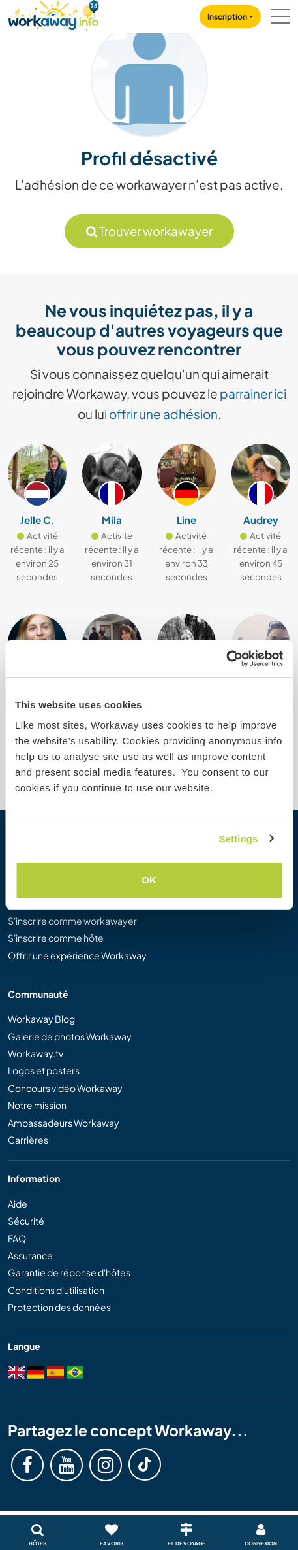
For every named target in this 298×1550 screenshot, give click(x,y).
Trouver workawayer (149, 231)
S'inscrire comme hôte (56, 938)
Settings (238, 838)
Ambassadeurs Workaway (63, 1123)
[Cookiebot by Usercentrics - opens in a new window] (226, 658)
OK (149, 879)
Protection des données (59, 1307)
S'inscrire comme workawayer (72, 921)
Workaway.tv (35, 1053)
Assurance (30, 1255)
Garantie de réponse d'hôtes (69, 1272)
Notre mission (37, 1105)
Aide (17, 1204)
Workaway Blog (41, 1019)
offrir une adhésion (163, 413)
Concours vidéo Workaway (65, 1088)
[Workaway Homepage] (53, 13)
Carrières (28, 1140)
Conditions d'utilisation (56, 1290)
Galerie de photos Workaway (70, 1036)
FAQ (17, 1238)
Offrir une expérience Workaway (77, 955)
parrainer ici (253, 393)
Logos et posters (44, 1070)
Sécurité (26, 1221)
